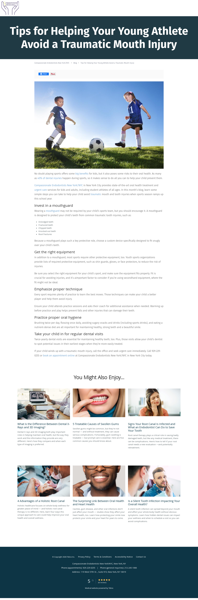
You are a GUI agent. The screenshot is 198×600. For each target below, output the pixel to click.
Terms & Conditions (103, 556)
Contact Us (141, 556)
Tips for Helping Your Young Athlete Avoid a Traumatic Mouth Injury (107, 63)
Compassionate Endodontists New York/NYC (51, 63)
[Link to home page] (9, 8)
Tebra (111, 588)
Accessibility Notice (124, 556)
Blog (75, 63)
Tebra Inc (70, 557)
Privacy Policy (84, 556)
